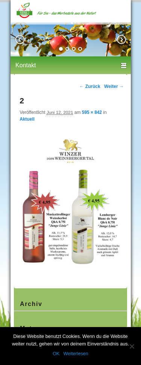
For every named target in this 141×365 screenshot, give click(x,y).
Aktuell (27, 119)
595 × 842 (92, 112)
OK (56, 353)
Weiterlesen (75, 353)
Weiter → (114, 86)
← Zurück (89, 86)
